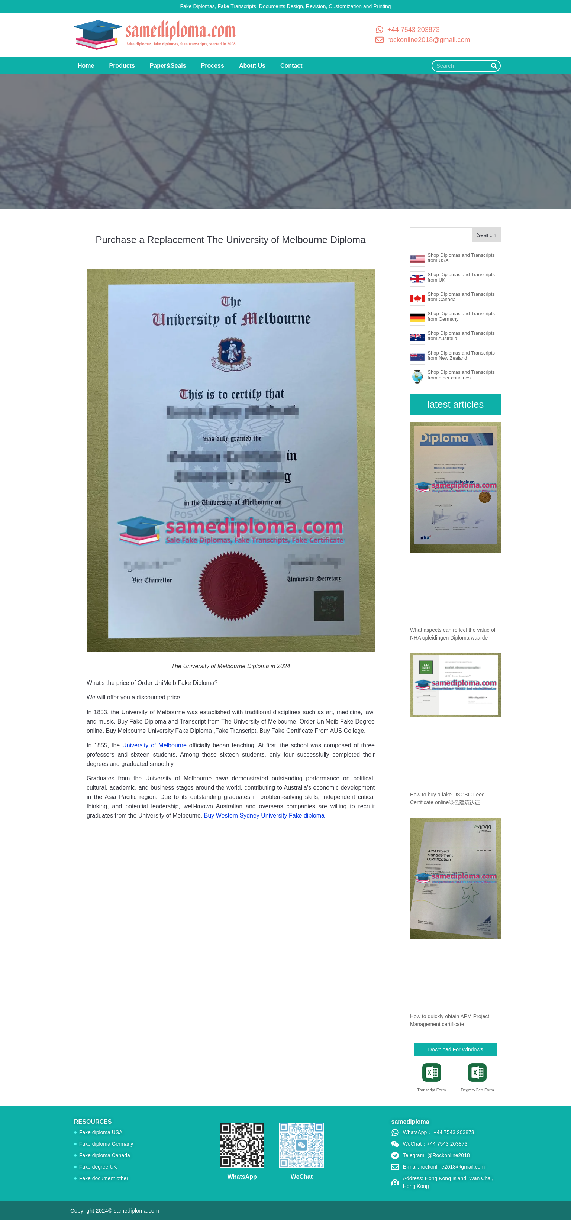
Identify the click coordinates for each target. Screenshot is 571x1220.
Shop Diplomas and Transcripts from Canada (461, 296)
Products (122, 65)
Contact (291, 65)
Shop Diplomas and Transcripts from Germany (461, 316)
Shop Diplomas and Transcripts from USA (461, 257)
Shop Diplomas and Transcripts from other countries (461, 374)
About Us (252, 65)
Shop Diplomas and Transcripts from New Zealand (461, 355)
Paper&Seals (168, 65)
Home (86, 65)
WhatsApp (242, 1177)
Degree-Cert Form (477, 1090)
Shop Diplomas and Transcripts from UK (461, 277)
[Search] (494, 66)
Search (486, 235)
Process (212, 65)
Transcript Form (431, 1090)
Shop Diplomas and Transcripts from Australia (461, 335)
